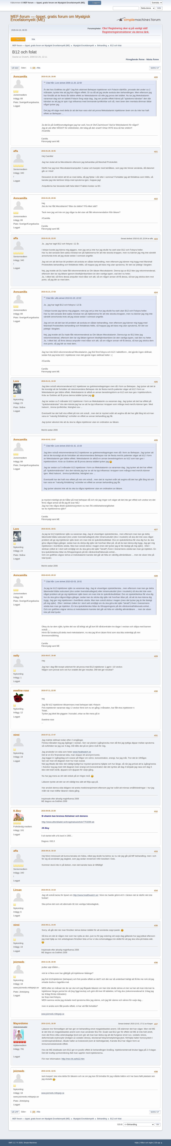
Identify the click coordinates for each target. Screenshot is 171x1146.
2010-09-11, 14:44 (48, 925)
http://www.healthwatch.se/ (85, 895)
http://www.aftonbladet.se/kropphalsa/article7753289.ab (68, 822)
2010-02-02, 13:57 (48, 439)
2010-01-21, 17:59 (48, 292)
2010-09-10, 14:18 (48, 890)
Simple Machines (30, 1143)
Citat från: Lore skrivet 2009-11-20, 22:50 (64, 83)
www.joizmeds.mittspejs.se (52, 1014)
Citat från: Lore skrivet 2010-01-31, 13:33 (64, 446)
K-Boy (17, 810)
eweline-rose (21, 690)
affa (15, 151)
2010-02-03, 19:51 (48, 529)
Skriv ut (155, 68)
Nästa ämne (152, 59)
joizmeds (18, 962)
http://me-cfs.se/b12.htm (73, 1059)
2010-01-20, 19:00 (48, 76)
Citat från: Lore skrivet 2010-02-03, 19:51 (64, 581)
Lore (16, 381)
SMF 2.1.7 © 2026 (15, 1143)
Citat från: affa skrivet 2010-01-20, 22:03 (63, 298)
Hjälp (137, 1143)
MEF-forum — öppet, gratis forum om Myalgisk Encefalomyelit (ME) (50, 18)
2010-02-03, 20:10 (48, 575)
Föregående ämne (135, 59)
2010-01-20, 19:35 (48, 151)
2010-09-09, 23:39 (48, 811)
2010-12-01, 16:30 (48, 1023)
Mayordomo (20, 1023)
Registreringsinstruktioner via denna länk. (125, 32)
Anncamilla (20, 76)
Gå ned (15, 68)
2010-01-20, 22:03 (48, 238)
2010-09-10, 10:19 (48, 851)
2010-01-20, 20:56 (48, 198)
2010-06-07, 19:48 (48, 655)
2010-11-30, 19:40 (48, 962)
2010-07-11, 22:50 (48, 690)
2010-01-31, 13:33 (48, 381)
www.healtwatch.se (82, 752)
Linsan (17, 890)
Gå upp (15, 1112)
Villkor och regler (146, 1143)
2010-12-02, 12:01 (48, 1071)
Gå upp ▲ (159, 1143)
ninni (16, 734)
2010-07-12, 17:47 (48, 735)
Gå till (119, 1124)
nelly (16, 655)
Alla (38, 68)
